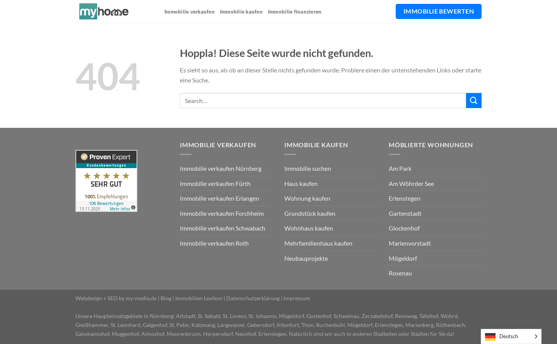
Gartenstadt (405, 213)
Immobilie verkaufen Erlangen (219, 198)
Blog (166, 298)
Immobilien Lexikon (198, 298)
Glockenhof (404, 228)
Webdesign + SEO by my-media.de (116, 298)
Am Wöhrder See (411, 183)
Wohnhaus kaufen (308, 228)
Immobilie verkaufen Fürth (215, 183)
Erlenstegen (404, 198)
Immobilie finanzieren (294, 12)
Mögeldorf (403, 258)
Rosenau (400, 273)
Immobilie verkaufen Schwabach (222, 228)
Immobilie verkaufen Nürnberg (220, 168)
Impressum (297, 298)
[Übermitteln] (474, 100)
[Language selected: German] (511, 336)
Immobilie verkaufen (189, 12)
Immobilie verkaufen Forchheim (222, 213)
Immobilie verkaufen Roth (214, 243)
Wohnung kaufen (307, 198)
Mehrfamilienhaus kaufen (318, 243)
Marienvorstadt (410, 243)
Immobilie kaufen (241, 12)
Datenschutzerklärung (253, 298)
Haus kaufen (301, 183)
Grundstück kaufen (309, 213)
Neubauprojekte (306, 258)
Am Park (400, 168)
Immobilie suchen (307, 168)
